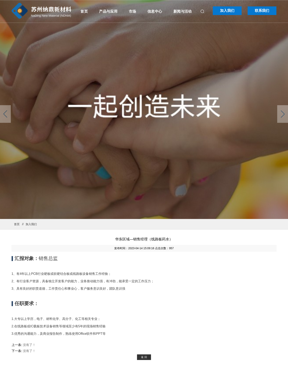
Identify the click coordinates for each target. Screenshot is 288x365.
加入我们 (227, 11)
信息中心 (154, 11)
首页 (84, 11)
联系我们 (262, 11)
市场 (132, 11)
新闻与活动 (182, 11)
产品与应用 (108, 11)
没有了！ (29, 345)
